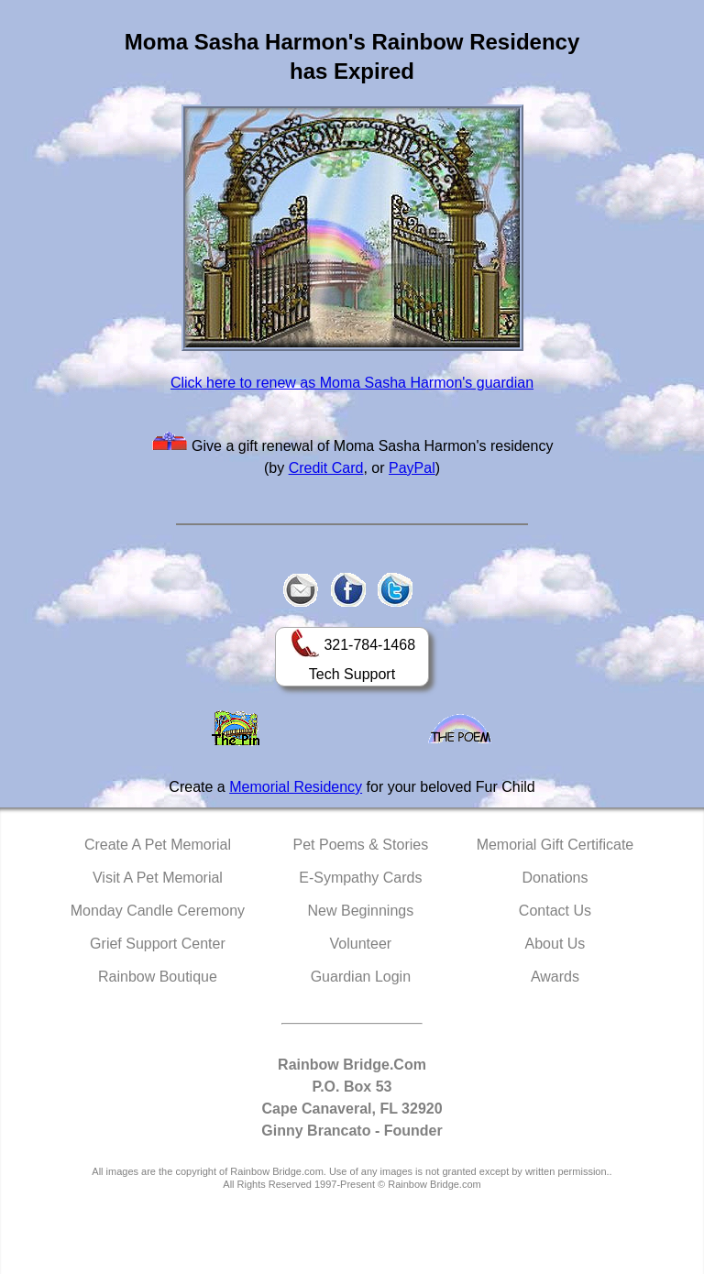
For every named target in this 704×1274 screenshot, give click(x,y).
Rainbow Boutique (157, 976)
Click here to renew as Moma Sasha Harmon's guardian (352, 382)
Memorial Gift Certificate (555, 844)
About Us (555, 943)
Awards (555, 976)
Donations (555, 877)
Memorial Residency (295, 787)
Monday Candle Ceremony (158, 910)
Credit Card (326, 468)
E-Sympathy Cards (360, 877)
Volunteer (361, 943)
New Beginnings (361, 910)
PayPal (412, 468)
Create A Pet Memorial (157, 844)
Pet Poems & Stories (361, 844)
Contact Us (555, 910)
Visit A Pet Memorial (158, 877)
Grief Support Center (158, 943)
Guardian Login (361, 976)
